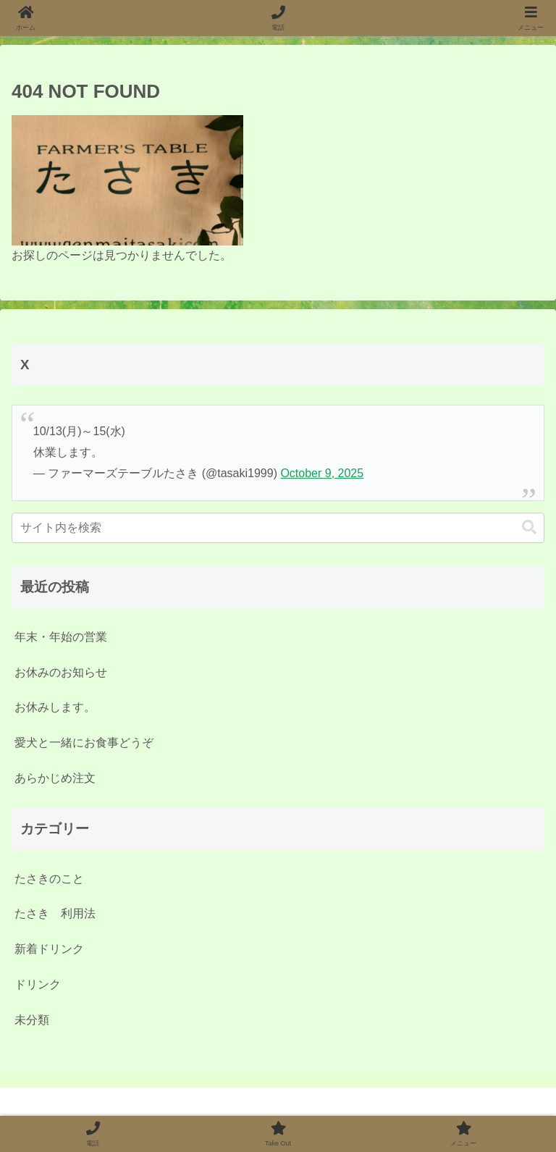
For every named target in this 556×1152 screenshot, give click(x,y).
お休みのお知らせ (60, 672)
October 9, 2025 (321, 473)
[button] (529, 527)
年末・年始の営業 (60, 637)
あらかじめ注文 (55, 778)
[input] (278, 528)
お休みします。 (55, 707)
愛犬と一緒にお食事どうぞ (83, 742)
